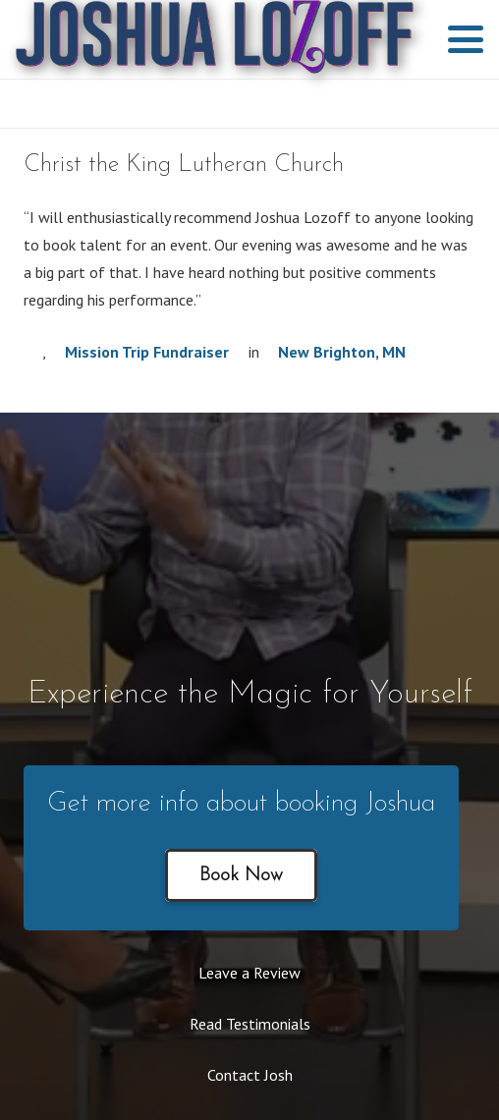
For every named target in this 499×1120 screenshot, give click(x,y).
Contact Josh (250, 1075)
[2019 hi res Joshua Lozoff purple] (215, 39)
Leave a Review (249, 972)
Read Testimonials (250, 1024)
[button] (465, 39)
